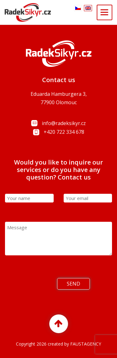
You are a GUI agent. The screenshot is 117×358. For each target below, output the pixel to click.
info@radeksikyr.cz (64, 123)
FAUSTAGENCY (85, 344)
